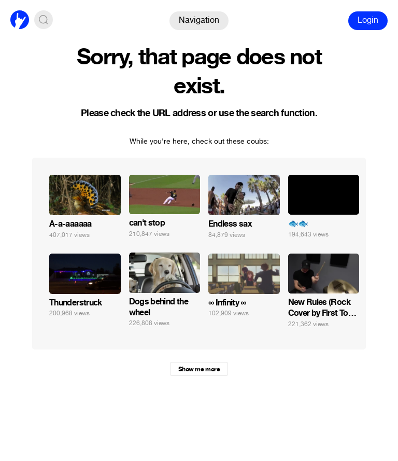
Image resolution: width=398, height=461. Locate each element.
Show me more (199, 369)
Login (368, 20)
